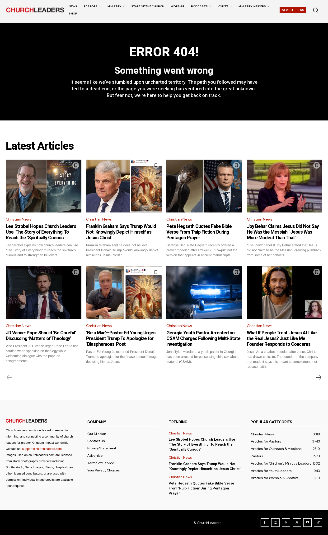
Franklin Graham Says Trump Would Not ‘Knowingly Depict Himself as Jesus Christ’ (121, 231)
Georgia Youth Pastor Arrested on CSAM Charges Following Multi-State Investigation (203, 338)
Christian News (18, 219)
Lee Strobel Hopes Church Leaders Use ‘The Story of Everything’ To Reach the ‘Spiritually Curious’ (41, 231)
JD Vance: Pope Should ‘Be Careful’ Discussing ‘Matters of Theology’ (41, 335)
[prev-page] (9, 377)
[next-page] (318, 377)
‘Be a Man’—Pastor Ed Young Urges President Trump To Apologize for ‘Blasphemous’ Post (120, 338)
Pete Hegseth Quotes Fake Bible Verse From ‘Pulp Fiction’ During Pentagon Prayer (199, 231)
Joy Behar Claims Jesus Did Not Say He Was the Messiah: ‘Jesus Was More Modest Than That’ (283, 231)
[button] (315, 10)
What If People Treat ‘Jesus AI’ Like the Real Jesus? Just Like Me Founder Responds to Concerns (282, 338)
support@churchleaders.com (41, 449)
